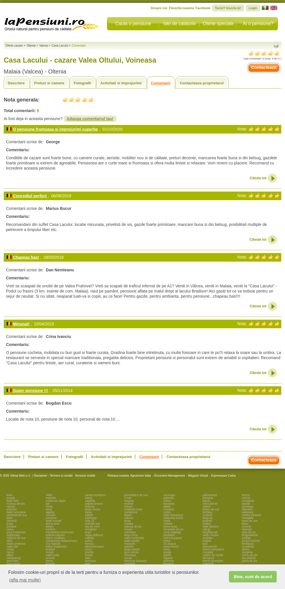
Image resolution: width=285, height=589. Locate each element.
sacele (246, 503)
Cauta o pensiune (133, 23)
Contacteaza (263, 67)
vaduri (206, 506)
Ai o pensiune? (258, 23)
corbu (167, 512)
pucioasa (247, 506)
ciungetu (168, 509)
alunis (245, 549)
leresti (89, 555)
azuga (167, 552)
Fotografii (82, 83)
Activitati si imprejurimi (121, 83)
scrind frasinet (251, 540)
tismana (168, 563)
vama (10, 529)
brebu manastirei (213, 549)
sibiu (10, 540)
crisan (10, 549)
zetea (166, 540)
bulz (205, 543)
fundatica (248, 543)
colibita (89, 538)
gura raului (13, 563)
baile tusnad (53, 520)
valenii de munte (213, 555)
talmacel (247, 509)
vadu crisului (211, 535)
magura (129, 500)
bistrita (89, 552)
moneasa (130, 555)
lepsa (88, 512)
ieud (87, 563)
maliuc (207, 523)
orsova (50, 558)
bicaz (127, 520)
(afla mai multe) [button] (25, 580)
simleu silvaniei (251, 515)
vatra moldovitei (134, 538)
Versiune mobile (84, 475)
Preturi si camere (49, 83)
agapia (50, 512)
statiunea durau (173, 518)
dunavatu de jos (173, 529)
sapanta (90, 500)
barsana (208, 498)
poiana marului (55, 535)
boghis (207, 540)
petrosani (12, 560)
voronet (50, 515)
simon (167, 500)
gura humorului (16, 532)
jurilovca (168, 560)
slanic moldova (55, 538)
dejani (128, 515)
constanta (248, 500)
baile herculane (16, 512)
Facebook (203, 8)
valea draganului (56, 546)
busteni (50, 549)
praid (10, 523)
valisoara (247, 512)
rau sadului (249, 558)
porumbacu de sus (136, 495)
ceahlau (208, 538)
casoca (128, 518)
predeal (11, 526)
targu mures (92, 509)
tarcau (128, 558)
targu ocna (131, 535)
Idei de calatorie (179, 23)
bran (9, 495)
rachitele (129, 563)
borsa (49, 560)
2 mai (127, 498)
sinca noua (170, 526)
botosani (90, 560)
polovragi (91, 518)
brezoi (246, 495)
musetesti (248, 546)
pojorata (168, 498)
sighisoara (13, 535)
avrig (49, 509)
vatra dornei (210, 503)
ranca (10, 552)
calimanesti (210, 495)
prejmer (207, 520)
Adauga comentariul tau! (89, 118)
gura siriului (131, 552)
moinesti (129, 543)
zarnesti (12, 520)
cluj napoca (53, 543)
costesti (207, 515)
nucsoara (169, 495)
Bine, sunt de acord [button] (253, 576)
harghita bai (210, 532)
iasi (48, 503)
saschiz (129, 546)
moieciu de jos (16, 503)
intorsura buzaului (135, 560)
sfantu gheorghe (213, 560)
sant (87, 558)
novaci (128, 529)
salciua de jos (133, 526)
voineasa (130, 532)
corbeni (50, 529)
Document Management (169, 475)
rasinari (129, 503)
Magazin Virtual (198, 475)
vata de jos (249, 532)
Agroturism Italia (140, 475)
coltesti (167, 523)
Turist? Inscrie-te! (228, 8)
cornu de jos (249, 555)
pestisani (169, 535)
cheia (49, 506)
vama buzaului (172, 538)
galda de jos (249, 560)
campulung (14, 558)
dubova (89, 506)
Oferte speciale (218, 23)
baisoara (168, 503)
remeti (50, 552)
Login (253, 8)
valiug (206, 529)
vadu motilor (132, 540)
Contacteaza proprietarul (201, 83)
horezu (89, 543)
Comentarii (161, 83)
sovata (11, 498)
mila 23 (89, 520)
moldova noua (133, 509)
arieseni (12, 509)
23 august (169, 543)
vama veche (171, 546)
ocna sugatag (172, 532)
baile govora (210, 526)
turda (166, 549)
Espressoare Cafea (223, 475)
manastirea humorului (59, 532)
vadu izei (12, 546)
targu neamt (131, 549)
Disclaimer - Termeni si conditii (53, 475)
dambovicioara (94, 546)
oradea (128, 523)
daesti (167, 555)
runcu (88, 549)
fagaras (168, 558)
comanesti (130, 512)
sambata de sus (17, 515)
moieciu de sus (16, 538)
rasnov (11, 506)
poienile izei (92, 523)
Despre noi (159, 8)
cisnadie (208, 552)
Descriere (16, 83)
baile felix (13, 500)
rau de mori (92, 526)
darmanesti (210, 546)
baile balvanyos (173, 515)
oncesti (246, 526)
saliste (89, 515)
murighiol (91, 529)
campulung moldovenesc (62, 540)
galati (166, 506)
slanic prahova (16, 543)
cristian (246, 538)
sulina (88, 540)
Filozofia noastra (181, 8)
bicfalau (207, 512)
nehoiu (246, 498)
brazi (88, 532)
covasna (51, 518)
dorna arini (52, 523)
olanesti (247, 529)
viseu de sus (250, 520)
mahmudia (52, 555)
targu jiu (208, 518)
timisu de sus (211, 509)
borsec (128, 506)
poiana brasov (94, 503)
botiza (50, 526)
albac (10, 555)
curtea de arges (56, 500)
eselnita (51, 498)
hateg (88, 498)
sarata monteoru (95, 495)
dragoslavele (250, 535)
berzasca (208, 558)
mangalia (248, 518)
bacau (206, 500)
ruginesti (208, 563)
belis (10, 518)
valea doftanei (94, 535)
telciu (245, 523)
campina (247, 552)
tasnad (50, 563)
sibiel (49, 495)
